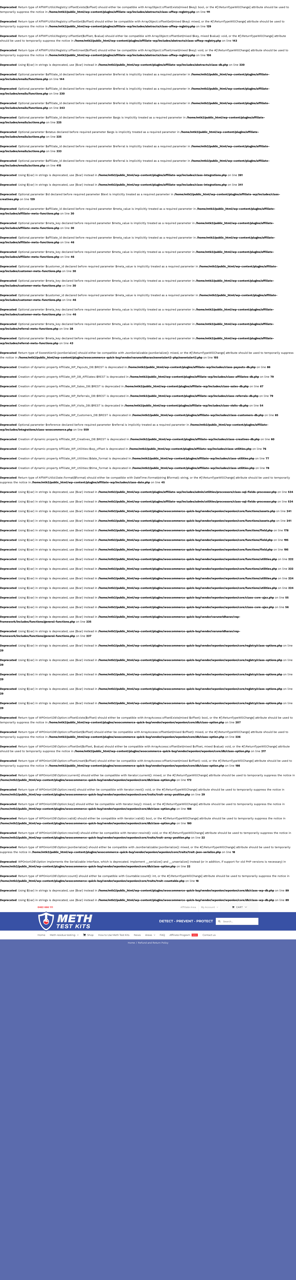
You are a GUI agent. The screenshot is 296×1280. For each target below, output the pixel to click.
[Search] (219, 921)
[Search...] (237, 921)
